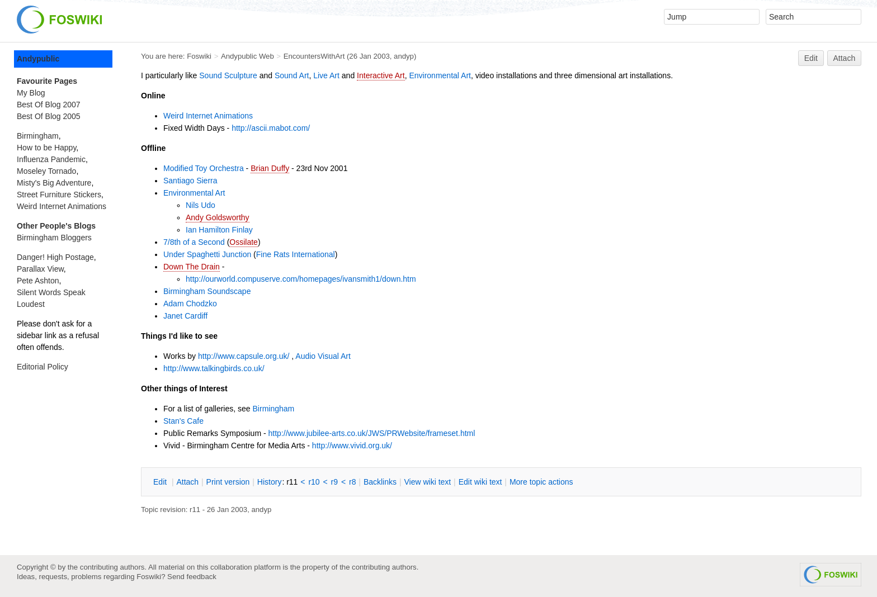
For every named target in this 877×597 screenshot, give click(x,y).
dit (161, 481)
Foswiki (199, 56)
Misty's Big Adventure (54, 182)
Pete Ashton (38, 280)
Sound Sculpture (228, 75)
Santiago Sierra (190, 180)
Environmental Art (440, 75)
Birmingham (274, 408)
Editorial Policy (42, 366)
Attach (844, 58)
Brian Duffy (270, 168)
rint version (228, 481)
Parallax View (40, 268)
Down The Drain (191, 266)
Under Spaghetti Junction (207, 254)
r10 (313, 481)
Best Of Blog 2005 (49, 116)
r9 (334, 481)
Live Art (326, 75)
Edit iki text (480, 481)
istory (269, 481)
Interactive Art (381, 75)
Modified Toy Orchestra (203, 168)
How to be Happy (46, 147)
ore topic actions (541, 481)
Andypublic (38, 58)
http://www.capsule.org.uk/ (243, 356)
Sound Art (292, 75)
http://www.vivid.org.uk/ (352, 445)
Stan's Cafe (183, 420)
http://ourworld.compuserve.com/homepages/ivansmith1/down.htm (301, 278)
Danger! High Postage (55, 257)
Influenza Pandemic (51, 159)
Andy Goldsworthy (217, 217)
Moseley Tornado (46, 171)
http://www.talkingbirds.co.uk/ (214, 368)
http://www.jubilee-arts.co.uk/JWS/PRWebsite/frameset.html (371, 433)
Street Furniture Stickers (59, 194)
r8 (352, 481)
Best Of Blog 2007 (49, 104)
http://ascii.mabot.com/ (271, 128)
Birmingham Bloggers (54, 237)
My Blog (31, 92)
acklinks (380, 481)
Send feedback (191, 576)
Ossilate (243, 242)
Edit (811, 58)
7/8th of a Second (194, 242)
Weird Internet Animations (208, 115)
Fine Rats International (295, 254)
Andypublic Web (247, 56)
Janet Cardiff (185, 315)
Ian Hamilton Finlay (219, 229)
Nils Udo (200, 205)
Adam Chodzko (190, 303)
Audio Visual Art (323, 356)
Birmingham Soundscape (207, 291)
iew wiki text (427, 481)
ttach (187, 481)
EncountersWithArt (314, 56)
